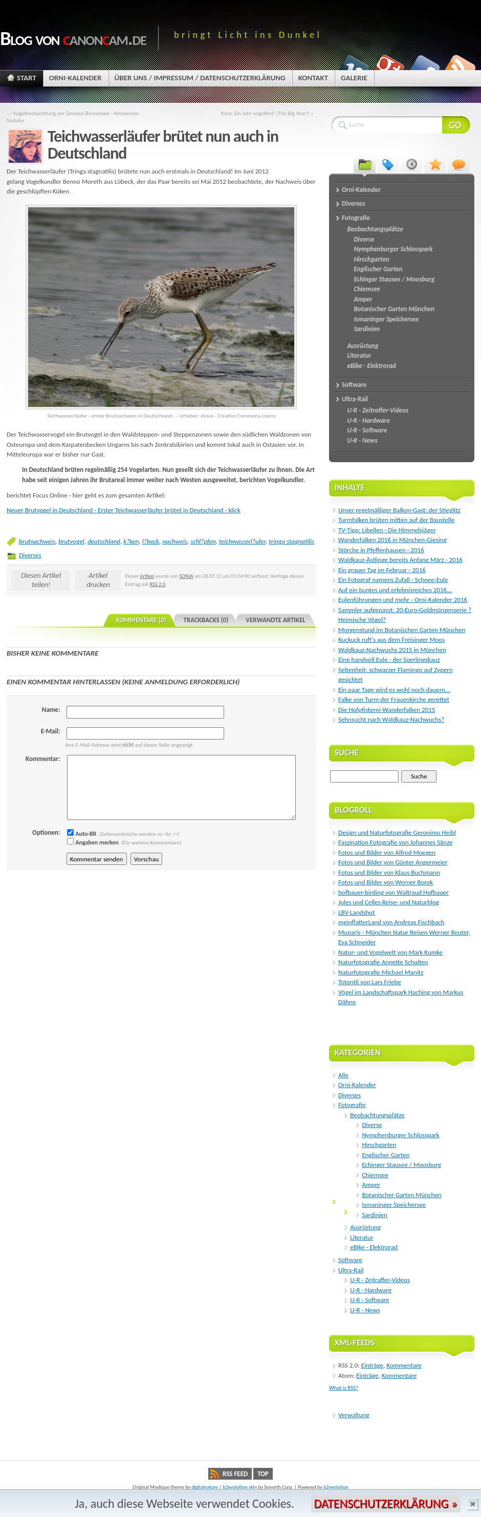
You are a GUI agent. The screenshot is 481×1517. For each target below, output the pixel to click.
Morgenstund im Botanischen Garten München (401, 630)
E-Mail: (50, 731)
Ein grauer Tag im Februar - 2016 (382, 570)
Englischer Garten (385, 1155)
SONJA (186, 576)
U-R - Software (369, 1300)
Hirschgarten (379, 1144)
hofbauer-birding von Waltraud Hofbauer (393, 892)
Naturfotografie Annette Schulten (383, 962)
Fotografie (352, 1105)
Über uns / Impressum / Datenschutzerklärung (200, 77)
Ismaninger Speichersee (394, 1204)
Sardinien (374, 1215)
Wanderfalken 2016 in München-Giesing (392, 540)
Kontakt (313, 77)
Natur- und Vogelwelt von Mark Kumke (390, 952)
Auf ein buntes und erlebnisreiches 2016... (395, 590)
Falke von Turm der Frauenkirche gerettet (393, 699)
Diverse (372, 1125)
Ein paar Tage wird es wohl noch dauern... (394, 690)
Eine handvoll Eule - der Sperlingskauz (389, 659)
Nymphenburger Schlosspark (400, 1135)
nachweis (174, 541)
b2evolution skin (240, 1487)
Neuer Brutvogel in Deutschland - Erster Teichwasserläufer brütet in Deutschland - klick (123, 510)
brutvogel (71, 541)
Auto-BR (82, 833)
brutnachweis (37, 541)
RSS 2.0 (158, 584)
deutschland (104, 541)
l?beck (150, 541)
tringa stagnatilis (291, 541)
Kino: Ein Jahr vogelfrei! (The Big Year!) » (267, 113)
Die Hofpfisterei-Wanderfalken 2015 (386, 709)
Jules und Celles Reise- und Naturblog (388, 902)
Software (350, 1260)
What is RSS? (343, 1387)
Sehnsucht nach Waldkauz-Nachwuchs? (391, 719)
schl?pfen (203, 541)
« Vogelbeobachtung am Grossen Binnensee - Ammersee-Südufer (73, 117)
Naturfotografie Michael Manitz (380, 972)
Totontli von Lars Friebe (369, 982)
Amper (371, 1184)
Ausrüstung (365, 1227)
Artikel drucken (98, 580)
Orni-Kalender (75, 77)
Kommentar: (43, 759)
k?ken (131, 541)
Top (263, 1474)
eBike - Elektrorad (374, 1247)
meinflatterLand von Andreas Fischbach (391, 922)
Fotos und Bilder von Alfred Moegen (386, 852)
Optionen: (46, 832)
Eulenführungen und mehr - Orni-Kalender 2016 (402, 599)
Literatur (361, 1237)
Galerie (354, 77)
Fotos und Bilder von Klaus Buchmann (389, 872)
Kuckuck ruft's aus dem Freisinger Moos (391, 639)
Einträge (372, 1365)
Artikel (147, 576)
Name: (51, 709)
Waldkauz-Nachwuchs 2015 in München (392, 650)
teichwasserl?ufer (242, 541)
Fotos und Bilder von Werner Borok (385, 882)
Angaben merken (93, 842)
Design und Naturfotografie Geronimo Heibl (397, 832)
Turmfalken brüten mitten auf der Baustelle (396, 520)
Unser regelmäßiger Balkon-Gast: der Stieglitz (399, 510)
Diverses (30, 555)
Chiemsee (375, 1175)
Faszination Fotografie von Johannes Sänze (395, 842)
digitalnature (204, 1487)
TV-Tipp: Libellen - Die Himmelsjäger (386, 530)
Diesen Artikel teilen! (41, 580)
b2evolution (335, 1487)
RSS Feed (235, 1474)
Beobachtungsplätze (377, 1115)
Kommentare (404, 1365)
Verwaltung (353, 1415)
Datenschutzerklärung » (385, 1503)
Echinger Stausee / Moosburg (401, 1164)
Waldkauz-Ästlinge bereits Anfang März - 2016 (400, 560)
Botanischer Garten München (401, 1195)
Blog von (73, 38)
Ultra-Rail (350, 1270)
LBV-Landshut (356, 912)
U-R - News (365, 1310)
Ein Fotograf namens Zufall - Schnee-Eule (393, 579)
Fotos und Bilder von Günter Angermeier (392, 862)
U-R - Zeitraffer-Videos (380, 1280)
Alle (343, 1075)
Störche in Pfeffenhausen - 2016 (381, 550)
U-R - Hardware (370, 1290)
